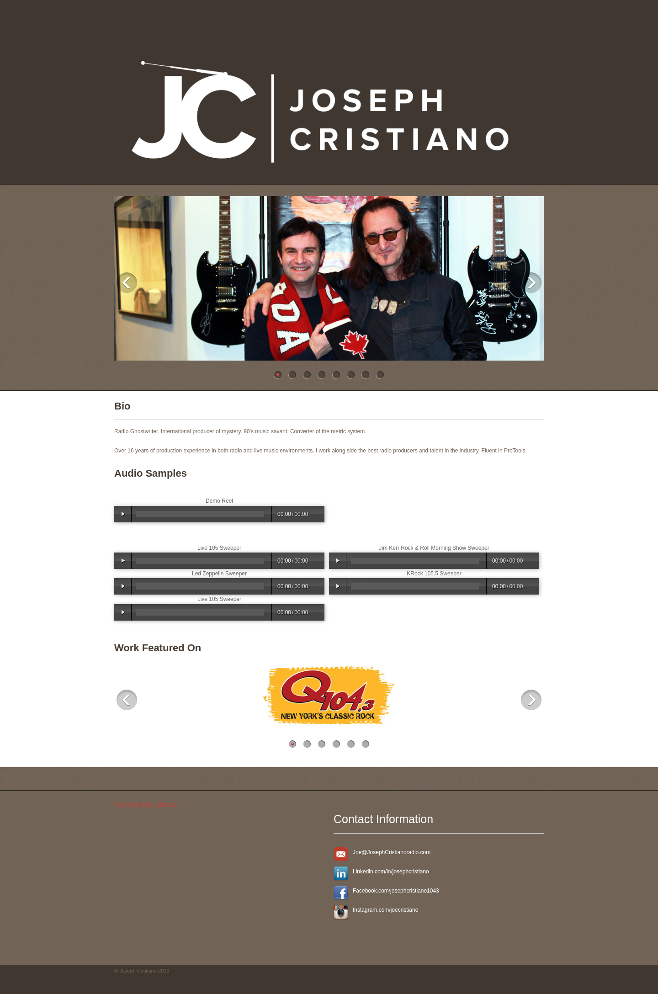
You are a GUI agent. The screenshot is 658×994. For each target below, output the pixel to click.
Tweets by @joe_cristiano (145, 805)
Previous (127, 282)
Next (531, 282)
